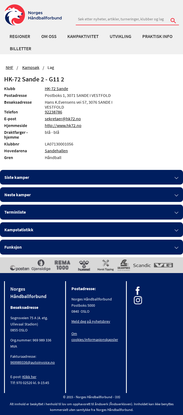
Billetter (20, 49)
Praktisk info (157, 36)
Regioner (20, 36)
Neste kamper (17, 194)
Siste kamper (16, 177)
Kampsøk (30, 67)
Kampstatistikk (18, 229)
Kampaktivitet (83, 36)
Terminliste (15, 212)
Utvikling (120, 36)
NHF (9, 67)
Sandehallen (56, 150)
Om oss (48, 36)
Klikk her (29, 376)
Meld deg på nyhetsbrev (90, 321)
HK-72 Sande (56, 88)
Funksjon (13, 247)
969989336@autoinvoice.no (32, 362)
